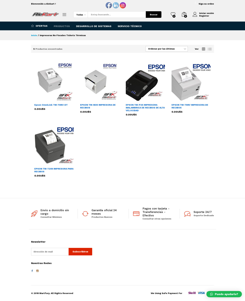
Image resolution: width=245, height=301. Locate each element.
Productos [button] (62, 26)
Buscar (154, 14)
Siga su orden (206, 3)
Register (204, 16)
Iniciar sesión (203, 13)
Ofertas (39, 25)
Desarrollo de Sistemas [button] (93, 26)
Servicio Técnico (130, 26)
